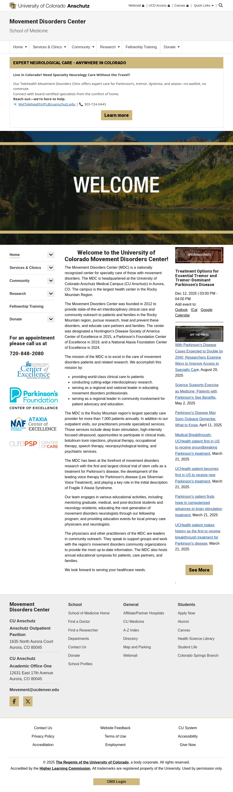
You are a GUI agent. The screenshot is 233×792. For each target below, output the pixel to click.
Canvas (184, 630)
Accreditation (43, 745)
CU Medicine (133, 621)
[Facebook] (16, 708)
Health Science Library (196, 639)
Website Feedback (115, 728)
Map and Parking (137, 647)
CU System (188, 728)
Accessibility (188, 736)
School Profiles (80, 664)
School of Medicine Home (89, 613)
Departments (78, 639)
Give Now (188, 745)
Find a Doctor (79, 621)
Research (110, 47)
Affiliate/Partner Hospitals (143, 613)
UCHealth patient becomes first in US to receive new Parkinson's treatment (197, 475)
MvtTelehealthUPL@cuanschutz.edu (47, 104)
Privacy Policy (43, 736)
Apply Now (186, 613)
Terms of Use (115, 736)
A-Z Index (131, 630)
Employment (115, 745)
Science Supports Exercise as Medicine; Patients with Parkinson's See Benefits (197, 391)
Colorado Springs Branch (198, 655)
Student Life (187, 647)
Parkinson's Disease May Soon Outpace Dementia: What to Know (195, 419)
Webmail (130, 655)
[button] (51, 255)
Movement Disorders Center (48, 21)
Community (83, 47)
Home (20, 47)
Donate (172, 47)
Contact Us (77, 647)
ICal (194, 310)
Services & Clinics (49, 47)
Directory (130, 639)
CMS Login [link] (116, 781)
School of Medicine (29, 30)
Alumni (183, 621)
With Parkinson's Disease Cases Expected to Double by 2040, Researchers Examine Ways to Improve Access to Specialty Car (199, 357)
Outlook (181, 310)
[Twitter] (29, 708)
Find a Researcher (83, 630)
